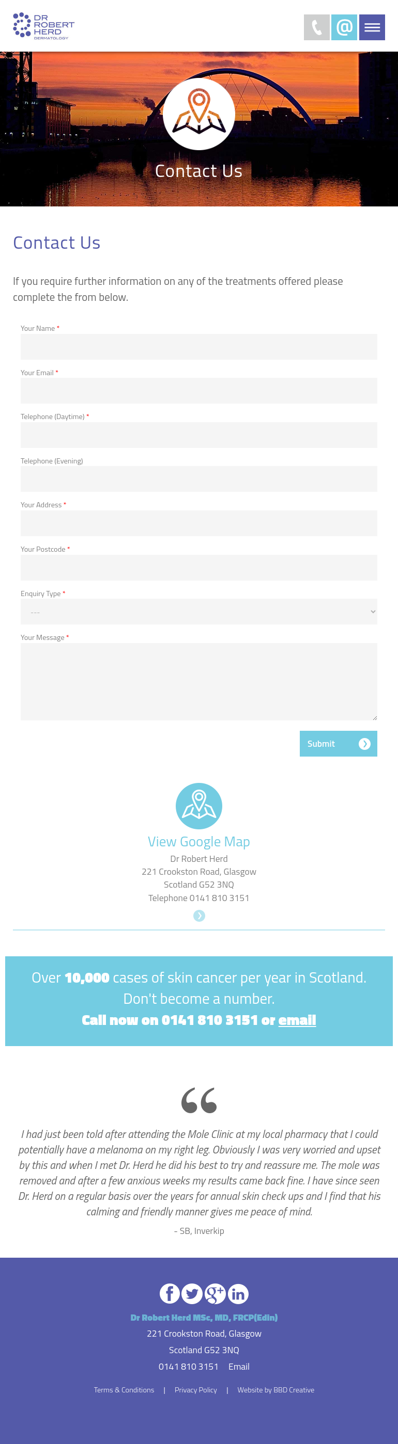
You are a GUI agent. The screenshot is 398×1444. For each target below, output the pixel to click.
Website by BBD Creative (276, 1389)
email (297, 1019)
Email (239, 1366)
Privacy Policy (196, 1389)
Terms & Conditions (124, 1389)
